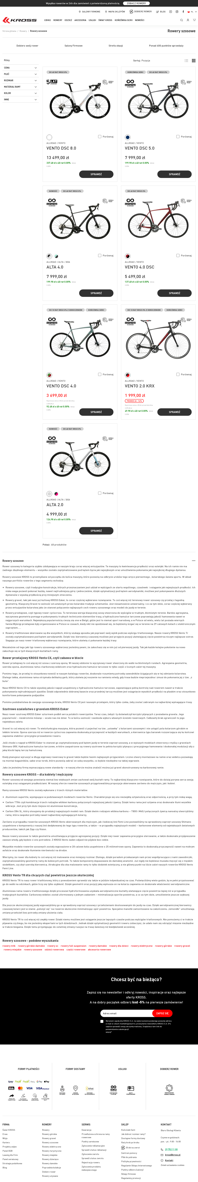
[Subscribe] (162, 1013)
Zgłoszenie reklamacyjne (93, 1145)
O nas (5, 1134)
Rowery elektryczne (51, 1146)
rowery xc (52, 945)
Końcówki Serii (128, 1129)
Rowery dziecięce (50, 1159)
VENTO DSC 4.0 (61, 385)
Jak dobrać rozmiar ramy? (133, 1134)
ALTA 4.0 (55, 267)
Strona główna (9, 30)
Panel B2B (7, 1150)
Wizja (4, 1138)
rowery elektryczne (142, 945)
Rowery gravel (49, 1138)
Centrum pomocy (129, 1152)
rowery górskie (163, 945)
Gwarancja (86, 1129)
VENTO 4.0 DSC (139, 267)
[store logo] (19, 20)
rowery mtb (8, 945)
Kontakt (169, 1160)
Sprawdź (96, 174)
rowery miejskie (12, 949)
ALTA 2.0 (55, 504)
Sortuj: (137, 60)
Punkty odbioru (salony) (132, 1169)
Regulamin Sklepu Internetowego (136, 1165)
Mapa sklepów (116, 11)
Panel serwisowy (10, 1159)
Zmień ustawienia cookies (172, 1165)
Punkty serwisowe (90, 1141)
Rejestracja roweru (91, 1162)
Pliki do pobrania (129, 1157)
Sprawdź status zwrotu (93, 1158)
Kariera (6, 1142)
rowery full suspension (73, 945)
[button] (105, 136)
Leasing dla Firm (10, 1154)
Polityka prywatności (131, 1161)
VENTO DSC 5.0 (139, 148)
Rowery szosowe (50, 1142)
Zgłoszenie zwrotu (90, 1154)
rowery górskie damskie (31, 945)
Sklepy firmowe (128, 1173)
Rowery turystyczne (51, 1150)
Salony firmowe (91, 11)
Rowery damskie (49, 1163)
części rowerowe (75, 949)
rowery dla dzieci (118, 945)
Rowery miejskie (49, 1154)
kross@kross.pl (173, 1154)
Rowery (23, 30)
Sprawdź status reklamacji (94, 1149)
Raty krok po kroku (130, 1142)
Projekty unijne (9, 1146)
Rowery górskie (49, 1134)
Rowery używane (50, 1175)
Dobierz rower (143, 11)
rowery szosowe (33, 949)
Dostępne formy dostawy (133, 1138)
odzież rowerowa (54, 949)
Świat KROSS (8, 1129)
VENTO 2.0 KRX (139, 385)
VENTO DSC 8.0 (61, 148)
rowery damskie (98, 945)
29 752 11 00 (171, 1149)
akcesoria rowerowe (99, 949)
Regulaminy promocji (131, 1178)
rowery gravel (182, 945)
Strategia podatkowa (12, 1163)
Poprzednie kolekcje (51, 1167)
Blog (163, 11)
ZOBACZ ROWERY (136, 3)
